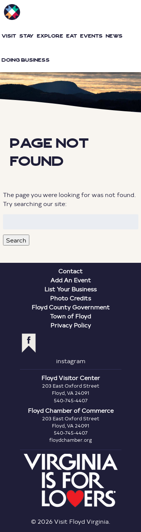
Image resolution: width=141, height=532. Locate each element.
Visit (9, 36)
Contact (70, 271)
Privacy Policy (70, 325)
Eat (71, 36)
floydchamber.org (70, 440)
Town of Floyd (70, 316)
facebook (29, 343)
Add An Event (70, 280)
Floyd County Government (71, 307)
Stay (26, 36)
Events (91, 36)
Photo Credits (70, 298)
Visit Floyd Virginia (12, 12)
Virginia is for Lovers (71, 480)
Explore (50, 36)
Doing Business (26, 60)
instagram (70, 360)
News (114, 36)
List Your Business (70, 289)
